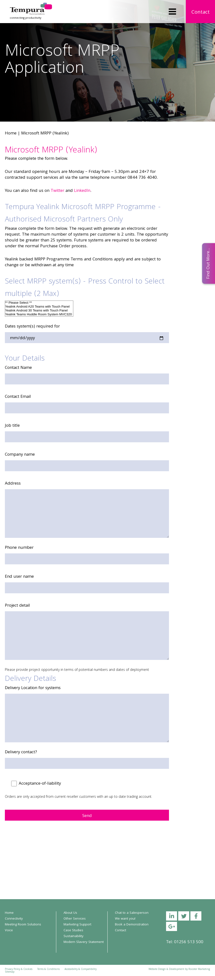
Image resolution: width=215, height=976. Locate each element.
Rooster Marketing (199, 969)
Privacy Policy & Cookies (18, 969)
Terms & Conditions (48, 969)
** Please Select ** (39, 303)
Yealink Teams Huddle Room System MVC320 (39, 314)
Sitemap (9, 972)
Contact (200, 12)
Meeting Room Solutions (23, 924)
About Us (70, 913)
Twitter (57, 191)
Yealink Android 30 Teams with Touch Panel (39, 310)
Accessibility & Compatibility (81, 969)
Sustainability (74, 936)
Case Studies (73, 930)
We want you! (125, 919)
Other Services (75, 919)
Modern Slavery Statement (84, 942)
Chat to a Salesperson (132, 913)
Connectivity (14, 919)
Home (11, 133)
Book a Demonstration (132, 924)
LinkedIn (82, 191)
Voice (9, 930)
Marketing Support (77, 924)
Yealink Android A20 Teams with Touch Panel (39, 307)
